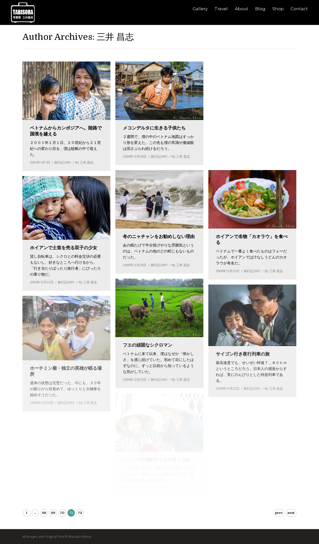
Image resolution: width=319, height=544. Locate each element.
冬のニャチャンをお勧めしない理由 (159, 236)
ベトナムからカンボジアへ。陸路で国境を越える (66, 130)
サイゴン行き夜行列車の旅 (243, 354)
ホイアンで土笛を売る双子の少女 (63, 247)
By (84, 162)
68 (44, 513)
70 (62, 513)
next (291, 513)
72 (80, 513)
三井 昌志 (115, 37)
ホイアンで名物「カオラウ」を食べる (252, 239)
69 (53, 513)
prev (279, 513)
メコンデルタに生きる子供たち (154, 127)
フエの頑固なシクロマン (147, 345)
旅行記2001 (62, 162)
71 (71, 513)
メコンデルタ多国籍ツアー (243, 127)
